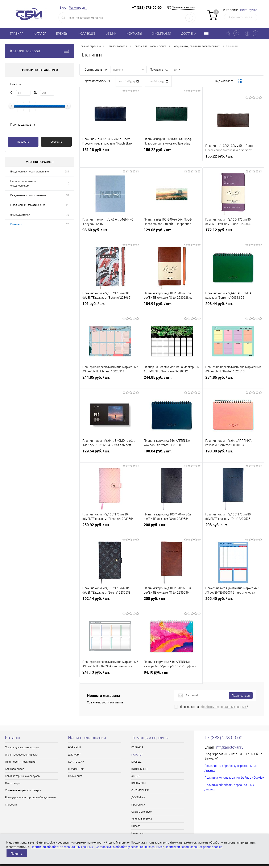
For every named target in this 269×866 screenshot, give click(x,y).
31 (67, 195)
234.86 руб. (233, 376)
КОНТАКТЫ (134, 33)
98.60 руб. (110, 229)
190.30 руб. (233, 450)
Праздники (138, 804)
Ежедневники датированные (28, 195)
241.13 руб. (110, 671)
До (35, 92)
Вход (63, 7)
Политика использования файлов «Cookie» (234, 777)
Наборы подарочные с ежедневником (24, 183)
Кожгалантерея (14, 768)
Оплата (135, 826)
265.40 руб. (233, 597)
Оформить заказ (240, 17)
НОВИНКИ (74, 747)
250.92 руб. (110, 523)
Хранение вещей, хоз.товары (23, 790)
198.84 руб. (171, 450)
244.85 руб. (110, 376)
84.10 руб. (171, 671)
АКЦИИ (111, 33)
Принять (17, 853)
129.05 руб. (171, 229)
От (12, 92)
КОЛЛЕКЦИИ (87, 33)
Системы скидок (141, 811)
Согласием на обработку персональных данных (129, 847)
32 (67, 214)
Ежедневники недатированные (29, 171)
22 (67, 204)
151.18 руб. (110, 155)
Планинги (16, 224)
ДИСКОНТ (74, 754)
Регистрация (78, 7)
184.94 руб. (171, 302)
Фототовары (13, 783)
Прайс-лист (75, 776)
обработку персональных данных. (223, 706)
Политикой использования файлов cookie (193, 847)
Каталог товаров (39, 51)
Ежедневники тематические (27, 204)
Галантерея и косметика (20, 761)
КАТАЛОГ (39, 33)
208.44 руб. (233, 302)
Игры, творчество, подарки (21, 754)
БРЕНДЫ (62, 33)
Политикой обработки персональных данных (62, 847)
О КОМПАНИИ (161, 33)
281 (67, 171)
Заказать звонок (183, 7)
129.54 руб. (110, 450)
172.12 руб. (233, 229)
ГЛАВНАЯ (16, 33)
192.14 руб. (110, 597)
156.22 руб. (171, 155)
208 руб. (171, 523)
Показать (23, 141)
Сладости (11, 804)
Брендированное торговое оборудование (30, 797)
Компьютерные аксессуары (22, 776)
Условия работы (141, 818)
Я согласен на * (214, 706)
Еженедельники (20, 214)
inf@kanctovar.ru (229, 747)
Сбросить (56, 141)
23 (67, 224)
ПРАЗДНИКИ (76, 768)
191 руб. (110, 302)
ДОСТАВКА (188, 33)
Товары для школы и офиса (22, 747)
